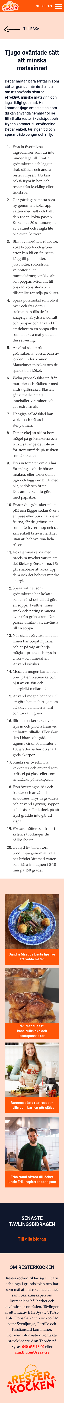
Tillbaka (21, 29)
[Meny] (58, 6)
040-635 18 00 (33, 1346)
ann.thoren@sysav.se (32, 1352)
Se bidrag (44, 6)
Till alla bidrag (32, 1239)
